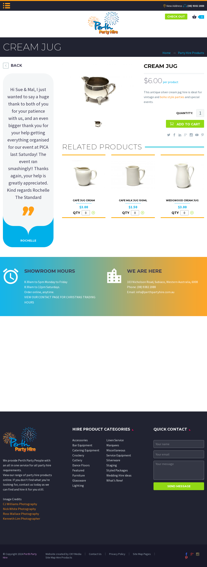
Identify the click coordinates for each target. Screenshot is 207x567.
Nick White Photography (19, 509)
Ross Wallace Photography (21, 514)
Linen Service (115, 440)
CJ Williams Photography (20, 504)
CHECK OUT (176, 16)
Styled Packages (117, 470)
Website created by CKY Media (63, 554)
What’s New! (114, 480)
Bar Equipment (82, 445)
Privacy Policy (117, 554)
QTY (76, 213)
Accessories (80, 440)
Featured (78, 470)
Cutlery (77, 460)
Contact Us (95, 554)
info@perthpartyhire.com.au (155, 292)
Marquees (112, 445)
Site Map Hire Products (59, 557)
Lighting (78, 485)
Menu (6, 5)
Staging (111, 465)
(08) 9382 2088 (195, 6)
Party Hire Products (191, 53)
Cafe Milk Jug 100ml (133, 200)
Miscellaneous (115, 450)
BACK (16, 65)
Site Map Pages (142, 554)
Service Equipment (118, 455)
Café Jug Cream (84, 200)
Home (166, 53)
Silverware (113, 460)
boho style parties (172, 97)
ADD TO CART (188, 124)
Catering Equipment (85, 450)
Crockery (78, 455)
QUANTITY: (184, 113)
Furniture (78, 475)
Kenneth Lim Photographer (21, 518)
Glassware (79, 480)
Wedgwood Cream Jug (182, 200)
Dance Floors (81, 465)
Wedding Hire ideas (119, 475)
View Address (174, 6)
